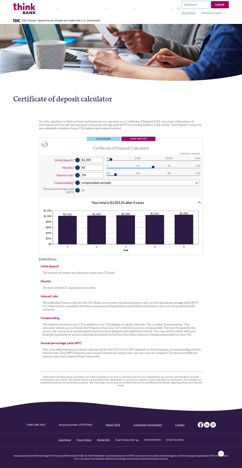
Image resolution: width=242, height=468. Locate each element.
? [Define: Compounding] (77, 182)
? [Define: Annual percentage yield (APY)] (77, 190)
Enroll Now (188, 12)
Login (220, 4)
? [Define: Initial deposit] (77, 160)
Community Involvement (147, 424)
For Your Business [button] (89, 8)
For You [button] (61, 8)
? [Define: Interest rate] (77, 175)
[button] (121, 202)
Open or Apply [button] (145, 8)
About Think (113, 424)
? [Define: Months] (77, 167)
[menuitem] (188, 13)
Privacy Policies (84, 440)
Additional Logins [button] (212, 12)
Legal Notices (65, 440)
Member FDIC (103, 440)
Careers (180, 424)
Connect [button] (119, 8)
